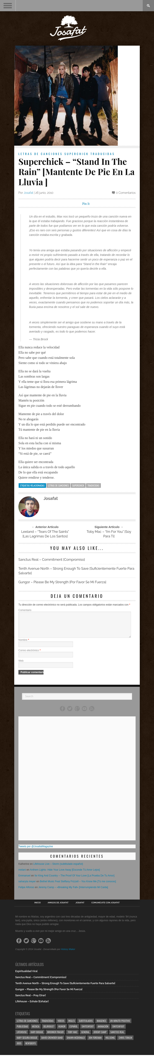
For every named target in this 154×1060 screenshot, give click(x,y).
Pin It (86, 203)
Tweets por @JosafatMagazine (35, 851)
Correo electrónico (29, 655)
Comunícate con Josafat (105, 908)
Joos (19, 1048)
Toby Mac (72, 1037)
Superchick (76, 153)
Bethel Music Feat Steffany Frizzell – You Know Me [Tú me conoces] (78, 886)
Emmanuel (24, 880)
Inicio (37, 908)
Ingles (71, 1025)
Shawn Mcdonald (76, 1042)
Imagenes (101, 1025)
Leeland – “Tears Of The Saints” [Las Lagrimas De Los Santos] (45, 534)
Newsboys (30, 1048)
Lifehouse (22, 1037)
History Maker (68, 954)
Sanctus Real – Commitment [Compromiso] (51, 560)
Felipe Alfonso (26, 892)
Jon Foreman (95, 1042)
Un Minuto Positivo (120, 1025)
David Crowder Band (52, 1042)
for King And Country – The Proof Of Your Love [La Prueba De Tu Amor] (74, 880)
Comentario (24, 610)
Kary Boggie (37, 1037)
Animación (103, 1031)
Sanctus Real (117, 1037)
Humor (61, 1031)
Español (73, 1031)
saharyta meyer (27, 886)
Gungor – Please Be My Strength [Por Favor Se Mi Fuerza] (62, 582)
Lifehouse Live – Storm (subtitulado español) (58, 868)
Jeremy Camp (100, 1037)
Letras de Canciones (40, 153)
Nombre (23, 644)
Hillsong (110, 1042)
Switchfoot (88, 1031)
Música (35, 1031)
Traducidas (103, 153)
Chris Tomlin (125, 1042)
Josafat (28, 192)
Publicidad (22, 1031)
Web (20, 665)
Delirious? (48, 1031)
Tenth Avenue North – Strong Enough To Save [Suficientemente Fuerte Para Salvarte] (76, 571)
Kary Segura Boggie (27, 1042)
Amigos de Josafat (58, 908)
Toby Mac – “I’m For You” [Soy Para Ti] (109, 534)
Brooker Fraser (55, 1037)
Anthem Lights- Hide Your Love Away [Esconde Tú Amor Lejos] (65, 874)
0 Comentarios (126, 192)
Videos (61, 1025)
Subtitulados (86, 1025)
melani (22, 874)
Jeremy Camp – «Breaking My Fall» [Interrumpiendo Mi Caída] (73, 892)
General (85, 1037)
